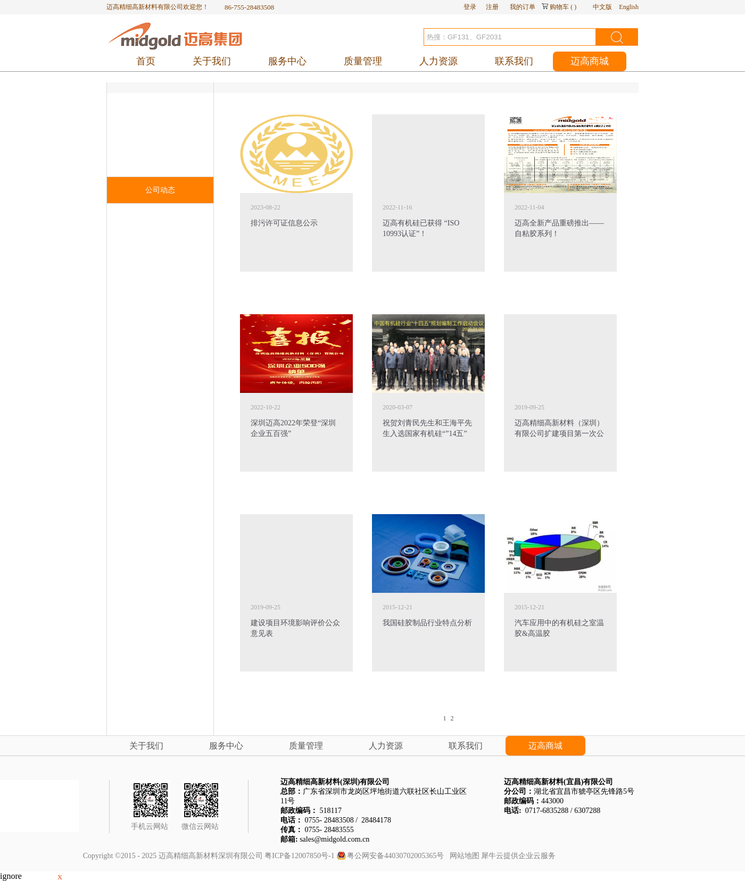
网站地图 (462, 856)
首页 (145, 61)
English (629, 7)
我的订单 (522, 7)
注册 (492, 7)
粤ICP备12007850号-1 (299, 856)
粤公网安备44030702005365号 (395, 856)
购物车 (559, 7)
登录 (469, 7)
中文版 (602, 7)
